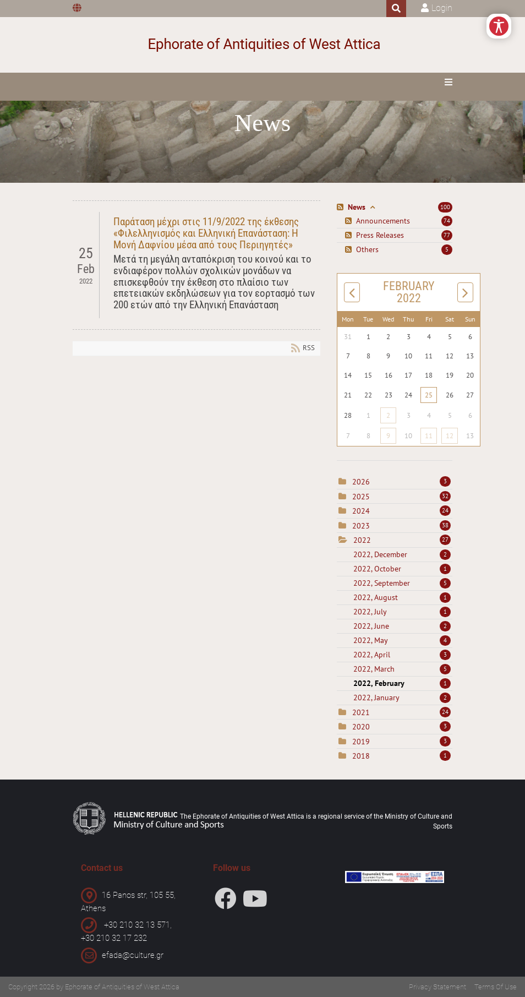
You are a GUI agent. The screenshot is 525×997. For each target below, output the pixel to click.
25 (429, 395)
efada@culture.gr (132, 955)
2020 (361, 727)
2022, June (402, 626)
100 (445, 207)
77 (447, 235)
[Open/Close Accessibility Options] (498, 26)
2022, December (402, 554)
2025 (361, 497)
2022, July (402, 612)
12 (449, 435)
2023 (361, 526)
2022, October (402, 569)
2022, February (402, 683)
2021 (361, 712)
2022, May (402, 640)
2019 (361, 742)
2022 (362, 540)
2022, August (402, 597)
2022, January (402, 697)
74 (447, 221)
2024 (361, 511)
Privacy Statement (437, 986)
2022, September (402, 583)
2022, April (402, 655)
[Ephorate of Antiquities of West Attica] (263, 45)
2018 (361, 756)
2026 (361, 482)
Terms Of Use (495, 986)
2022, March (402, 669)
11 (429, 435)
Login (441, 8)
